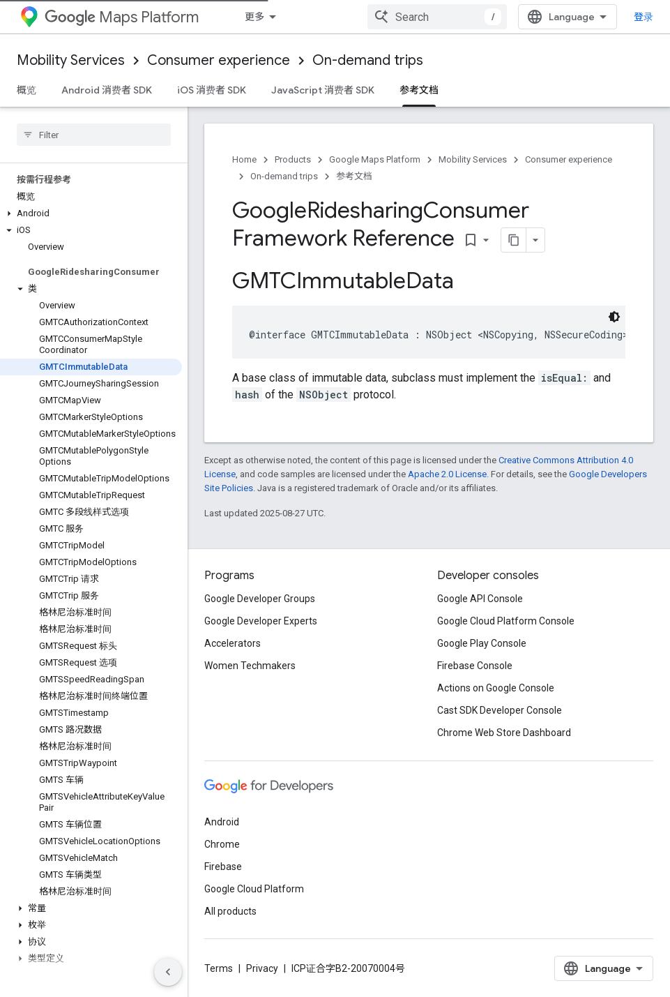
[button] (91, 213)
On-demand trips (367, 60)
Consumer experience (218, 60)
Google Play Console (481, 642)
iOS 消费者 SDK (211, 90)
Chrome (222, 843)
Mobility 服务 (275, 16)
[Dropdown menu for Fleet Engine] (425, 16)
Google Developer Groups (259, 598)
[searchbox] (94, 134)
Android (221, 821)
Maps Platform (122, 17)
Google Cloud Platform (254, 888)
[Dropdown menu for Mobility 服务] (321, 16)
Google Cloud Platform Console (505, 620)
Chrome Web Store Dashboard (504, 731)
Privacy (262, 967)
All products (230, 910)
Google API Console (480, 598)
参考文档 (354, 176)
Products (293, 159)
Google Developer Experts (260, 620)
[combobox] (567, 16)
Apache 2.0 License (447, 473)
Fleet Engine (380, 16)
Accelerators (232, 642)
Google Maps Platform (374, 159)
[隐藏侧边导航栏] (168, 972)
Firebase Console (474, 664)
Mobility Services (71, 60)
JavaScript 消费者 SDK (322, 90)
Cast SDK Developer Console (499, 709)
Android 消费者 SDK (106, 90)
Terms (218, 967)
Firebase (223, 865)
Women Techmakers (250, 664)
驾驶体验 (474, 16)
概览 (26, 90)
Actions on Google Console (495, 687)
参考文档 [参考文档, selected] (419, 90)
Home (244, 159)
